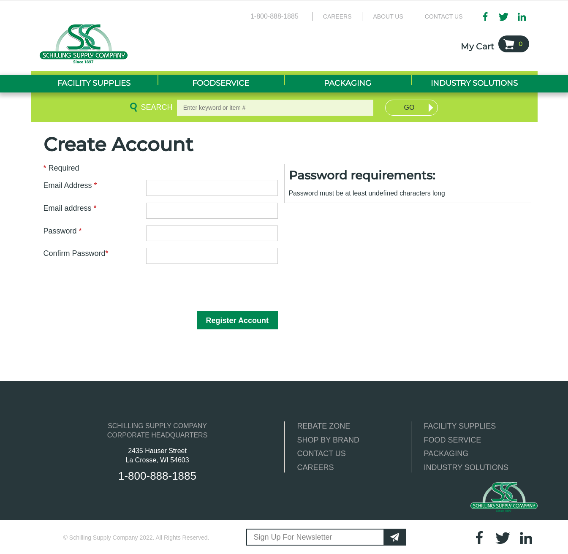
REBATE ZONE (324, 426)
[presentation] (101, 287)
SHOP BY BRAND (328, 440)
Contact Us (444, 16)
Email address (70, 208)
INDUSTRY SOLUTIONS (466, 467)
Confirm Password (76, 253)
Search (155, 107)
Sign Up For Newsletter (293, 537)
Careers (337, 16)
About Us (388, 16)
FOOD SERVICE (452, 440)
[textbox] (275, 108)
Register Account (237, 320)
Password (62, 231)
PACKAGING (446, 453)
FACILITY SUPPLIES (460, 426)
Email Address (70, 185)
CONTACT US (321, 453)
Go (409, 107)
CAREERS (315, 467)
